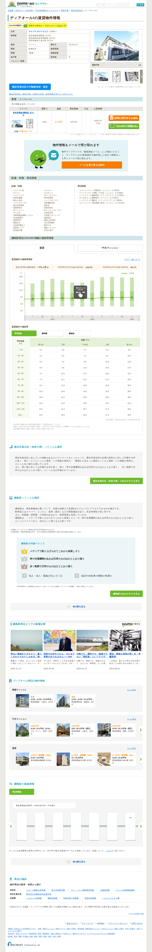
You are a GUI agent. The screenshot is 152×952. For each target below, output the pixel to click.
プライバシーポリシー (118, 923)
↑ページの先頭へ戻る (136, 913)
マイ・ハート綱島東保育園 (82, 890)
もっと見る (131, 690)
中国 (49, 936)
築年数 (44, 333)
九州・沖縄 (56, 936)
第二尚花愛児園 (58, 890)
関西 (40, 936)
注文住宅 (11, 933)
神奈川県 (65, 10)
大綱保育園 (105, 890)
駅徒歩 (71, 333)
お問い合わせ (137, 923)
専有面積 (18, 333)
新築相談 (46, 933)
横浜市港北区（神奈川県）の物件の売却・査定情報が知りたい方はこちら (41, 94)
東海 (35, 936)
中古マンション (107, 928)
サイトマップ (87, 923)
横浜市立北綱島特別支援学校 (38, 894)
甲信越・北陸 (28, 936)
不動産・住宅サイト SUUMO (20, 10)
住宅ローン (67, 933)
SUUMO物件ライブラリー (47, 10)
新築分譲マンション (93, 928)
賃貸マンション (48, 928)
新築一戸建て (119, 928)
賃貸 (59, 26)
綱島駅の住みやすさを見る (126, 594)
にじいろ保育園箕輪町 (125, 890)
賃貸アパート (60, 928)
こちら (108, 851)
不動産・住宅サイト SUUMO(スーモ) (21, 928)
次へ (140, 826)
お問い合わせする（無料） (123, 118)
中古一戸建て (130, 928)
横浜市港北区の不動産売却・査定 (30, 87)
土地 (138, 928)
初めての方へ (72, 923)
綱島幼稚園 (52, 898)
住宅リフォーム (21, 933)
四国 (45, 936)
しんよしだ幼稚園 (34, 898)
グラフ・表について (132, 259)
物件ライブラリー (79, 933)
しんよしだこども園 (110, 898)
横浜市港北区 (77, 10)
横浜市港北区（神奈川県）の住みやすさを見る (116, 481)
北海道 (10, 936)
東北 (15, 936)
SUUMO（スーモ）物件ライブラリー (28, 4)
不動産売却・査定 (34, 933)
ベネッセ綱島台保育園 (36, 890)
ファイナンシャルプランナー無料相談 (101, 933)
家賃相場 (81, 928)
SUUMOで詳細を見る (123, 126)
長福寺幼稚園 (90, 898)
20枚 (16, 131)
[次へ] (140, 730)
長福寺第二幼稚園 (71, 898)
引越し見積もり (56, 933)
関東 (20, 936)
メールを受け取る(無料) (92, 165)
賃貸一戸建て (71, 928)
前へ (11, 826)
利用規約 (101, 923)
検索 (142, 5)
